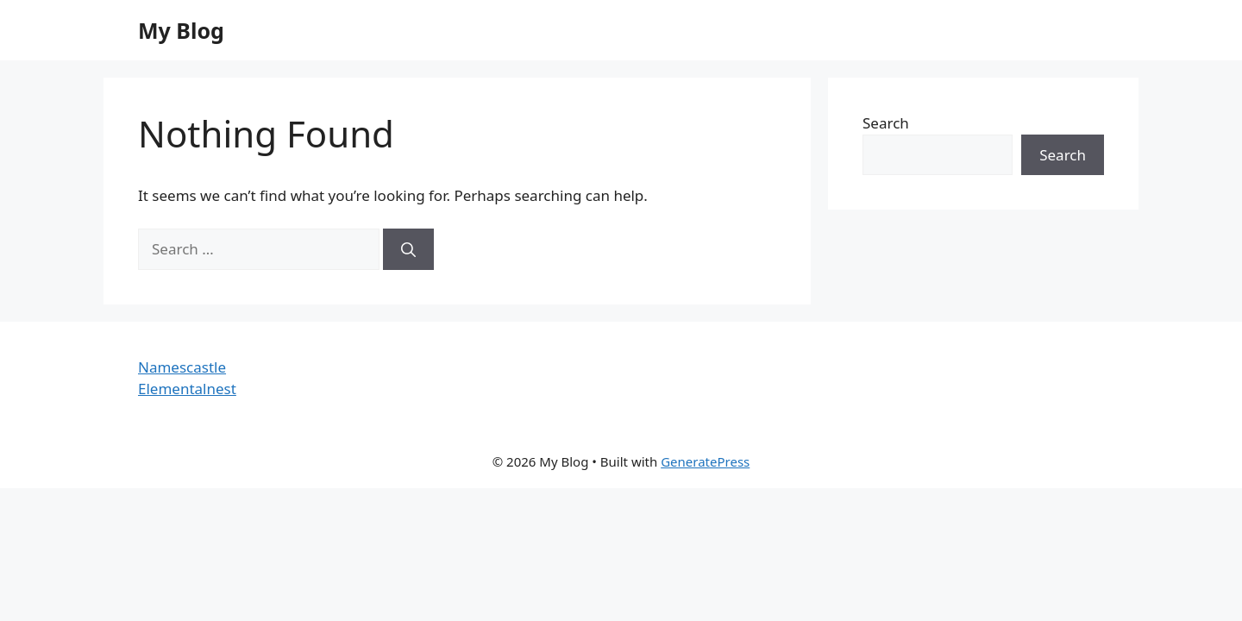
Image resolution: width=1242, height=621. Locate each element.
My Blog (181, 30)
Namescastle (182, 367)
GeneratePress (705, 461)
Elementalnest (187, 388)
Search (885, 123)
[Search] (408, 249)
